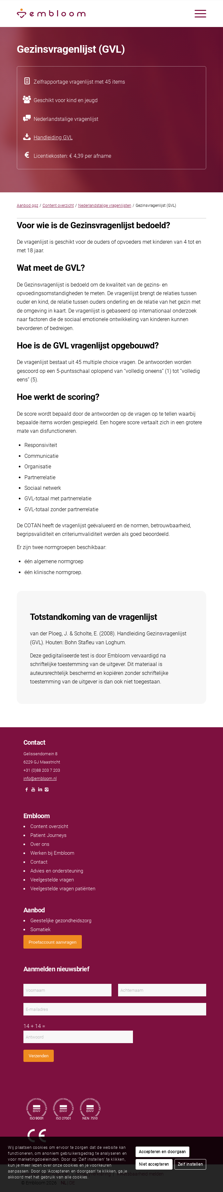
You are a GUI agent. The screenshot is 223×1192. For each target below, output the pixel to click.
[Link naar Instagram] (46, 791)
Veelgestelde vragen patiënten (62, 889)
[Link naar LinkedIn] (40, 791)
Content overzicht (58, 205)
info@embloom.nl (40, 778)
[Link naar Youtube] (33, 791)
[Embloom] (93, 13)
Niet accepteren (154, 1164)
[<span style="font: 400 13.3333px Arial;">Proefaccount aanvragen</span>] (52, 942)
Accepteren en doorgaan (162, 1152)
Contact (39, 862)
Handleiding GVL (53, 137)
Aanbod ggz (27, 205)
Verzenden (38, 1055)
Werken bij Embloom (52, 853)
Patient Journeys (48, 835)
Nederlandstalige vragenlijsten (104, 205)
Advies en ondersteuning (56, 871)
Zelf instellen (190, 1164)
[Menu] (197, 13)
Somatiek (40, 929)
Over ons (39, 844)
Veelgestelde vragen (52, 880)
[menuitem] (197, 13)
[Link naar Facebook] (26, 791)
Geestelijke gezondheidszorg (60, 921)
